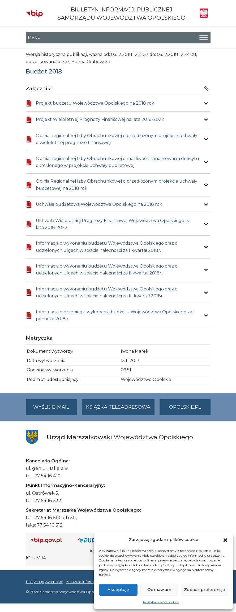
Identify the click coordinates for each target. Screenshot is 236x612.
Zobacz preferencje (204, 589)
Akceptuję (118, 589)
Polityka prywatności (44, 582)
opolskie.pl (185, 407)
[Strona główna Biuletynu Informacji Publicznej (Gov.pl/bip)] (49, 540)
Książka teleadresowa (118, 407)
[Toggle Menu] (203, 37)
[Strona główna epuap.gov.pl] (91, 540)
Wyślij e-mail (55, 409)
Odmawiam (159, 589)
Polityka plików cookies (161, 602)
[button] (225, 539)
